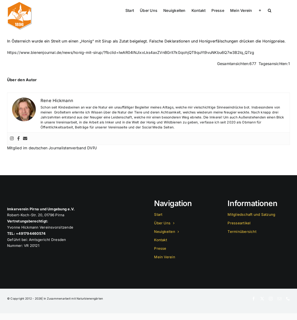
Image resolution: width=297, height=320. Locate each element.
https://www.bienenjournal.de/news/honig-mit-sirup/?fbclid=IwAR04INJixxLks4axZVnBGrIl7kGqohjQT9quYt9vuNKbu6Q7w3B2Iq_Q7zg (130, 52)
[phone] (288, 299)
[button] (269, 10)
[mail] (279, 299)
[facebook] (254, 299)
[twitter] (262, 299)
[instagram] (271, 299)
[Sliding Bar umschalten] (260, 10)
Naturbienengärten (90, 298)
